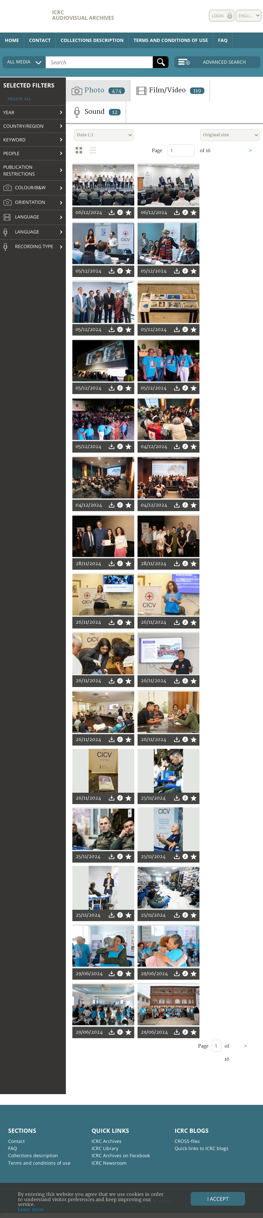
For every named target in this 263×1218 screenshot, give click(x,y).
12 (114, 112)
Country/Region (23, 126)
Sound (96, 112)
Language (21, 217)
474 (117, 90)
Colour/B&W (24, 188)
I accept (218, 1198)
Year (8, 112)
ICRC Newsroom (109, 1163)
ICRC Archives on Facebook (121, 1155)
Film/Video (170, 90)
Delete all (19, 99)
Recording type (28, 247)
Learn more (31, 1209)
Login (218, 16)
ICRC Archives (107, 1141)
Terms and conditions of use (171, 40)
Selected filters (28, 85)
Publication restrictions (19, 170)
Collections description (92, 40)
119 (197, 90)
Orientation (24, 202)
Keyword (14, 140)
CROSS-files (187, 1141)
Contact (40, 40)
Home (12, 40)
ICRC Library (105, 1148)
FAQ (222, 40)
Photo (98, 90)
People (11, 153)
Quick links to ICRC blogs (201, 1148)
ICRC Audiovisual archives (83, 15)
